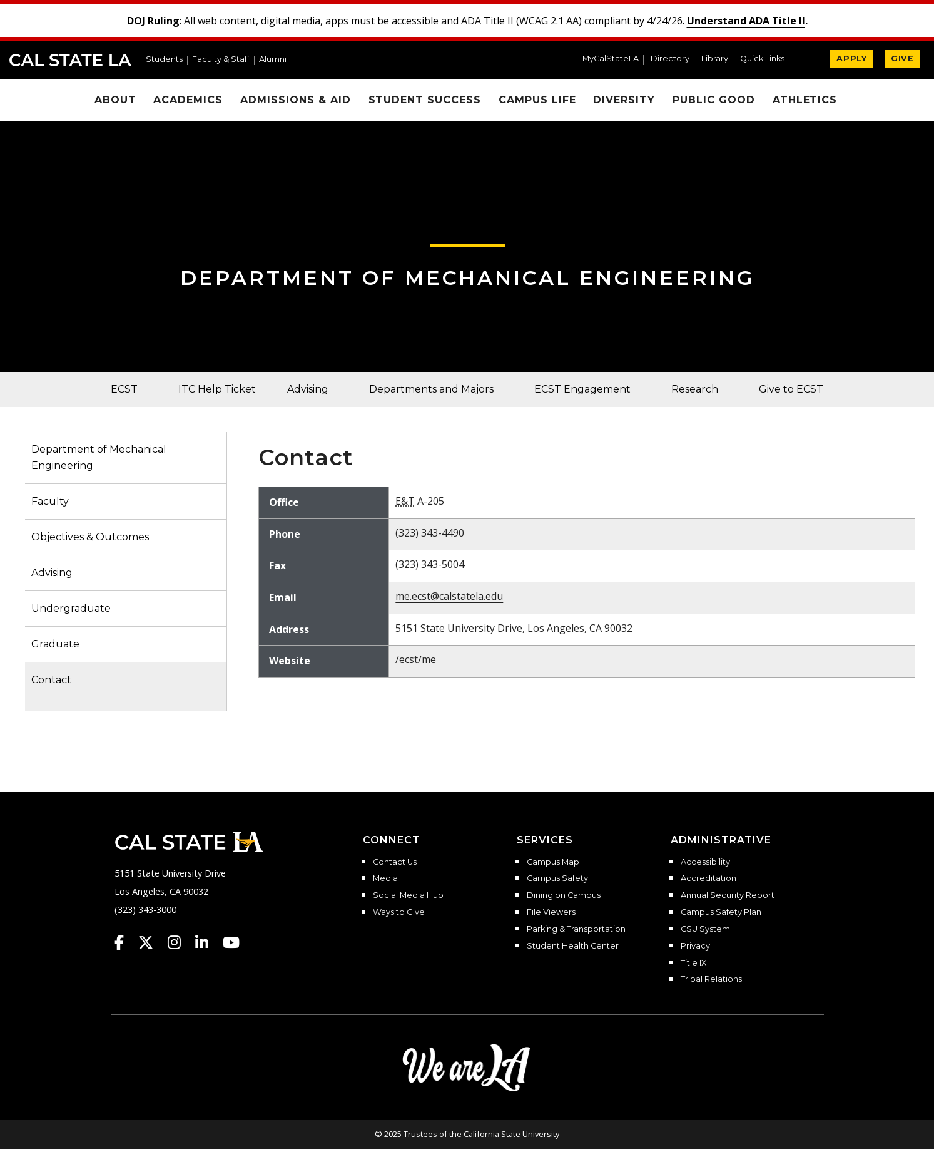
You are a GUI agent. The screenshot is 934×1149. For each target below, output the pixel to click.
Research (694, 389)
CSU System (705, 929)
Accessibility (705, 862)
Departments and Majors (431, 389)
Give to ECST (791, 389)
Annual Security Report (727, 895)
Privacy (695, 946)
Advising (307, 389)
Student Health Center (573, 946)
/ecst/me (415, 659)
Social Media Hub (408, 895)
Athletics (805, 100)
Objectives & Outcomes (90, 537)
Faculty (50, 501)
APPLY (851, 58)
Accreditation (708, 878)
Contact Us (395, 862)
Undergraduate (71, 608)
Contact (51, 680)
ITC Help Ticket (217, 389)
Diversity (624, 100)
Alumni (273, 60)
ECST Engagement (582, 389)
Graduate (55, 644)
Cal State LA (70, 60)
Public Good (714, 100)
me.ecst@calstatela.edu (449, 596)
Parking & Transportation (576, 929)
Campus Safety (557, 878)
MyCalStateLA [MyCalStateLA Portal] (610, 59)
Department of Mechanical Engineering (467, 277)
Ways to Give (399, 912)
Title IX (693, 963)
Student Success (424, 100)
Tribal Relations (711, 979)
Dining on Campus (564, 895)
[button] (767, 60)
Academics (188, 100)
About (115, 100)
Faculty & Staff (221, 60)
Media (385, 878)
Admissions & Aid (295, 100)
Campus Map (553, 862)
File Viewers (551, 912)
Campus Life (537, 100)
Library (714, 59)
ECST (124, 389)
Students (164, 60)
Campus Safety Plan (721, 912)
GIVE (902, 58)
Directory (670, 59)
